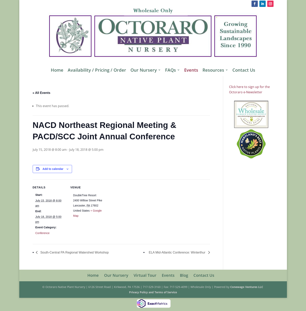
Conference (42, 233)
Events (191, 70)
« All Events (41, 92)
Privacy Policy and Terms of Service (153, 292)
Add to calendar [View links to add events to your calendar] (53, 168)
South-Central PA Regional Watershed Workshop (74, 252)
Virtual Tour (145, 275)
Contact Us (243, 70)
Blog (184, 275)
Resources (213, 70)
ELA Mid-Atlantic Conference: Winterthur (177, 252)
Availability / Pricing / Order (97, 70)
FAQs (170, 70)
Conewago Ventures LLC (247, 287)
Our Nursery (143, 70)
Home (57, 70)
